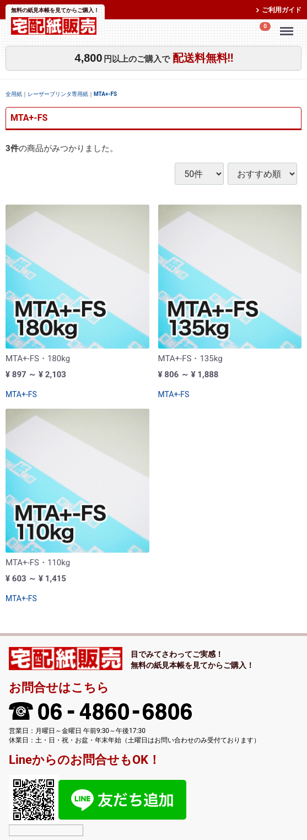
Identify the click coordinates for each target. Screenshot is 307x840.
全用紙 (14, 94)
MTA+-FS (105, 94)
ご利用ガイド (281, 10)
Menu (288, 26)
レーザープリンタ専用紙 (58, 94)
